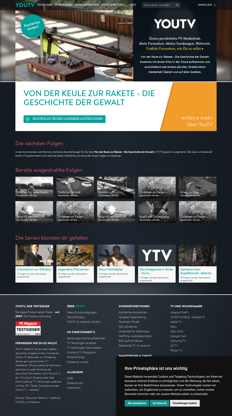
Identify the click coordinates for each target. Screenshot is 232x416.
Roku (173, 327)
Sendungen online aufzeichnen (86, 338)
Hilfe (132, 5)
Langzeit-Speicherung (132, 317)
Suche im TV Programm (81, 352)
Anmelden (205, 5)
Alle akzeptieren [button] (137, 403)
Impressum (74, 388)
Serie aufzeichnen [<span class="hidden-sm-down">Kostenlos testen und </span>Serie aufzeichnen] (68, 119)
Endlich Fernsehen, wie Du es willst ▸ (175, 48)
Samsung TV (178, 341)
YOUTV (24, 5)
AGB (70, 378)
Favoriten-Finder (129, 322)
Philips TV (176, 350)
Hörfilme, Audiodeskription (135, 336)
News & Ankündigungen (82, 312)
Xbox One (176, 331)
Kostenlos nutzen (78, 362)
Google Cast (178, 336)
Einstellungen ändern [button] (185, 403)
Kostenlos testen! (32, 26)
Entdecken (44, 5)
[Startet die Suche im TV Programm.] (161, 5)
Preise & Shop (75, 357)
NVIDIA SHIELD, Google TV (187, 317)
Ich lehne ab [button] (159, 403)
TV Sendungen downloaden (84, 348)
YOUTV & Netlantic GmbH (83, 322)
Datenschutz (75, 383)
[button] (215, 5)
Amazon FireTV (179, 312)
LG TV (174, 345)
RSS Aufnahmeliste (130, 341)
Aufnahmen (87, 5)
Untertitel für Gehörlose (134, 331)
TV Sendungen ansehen (81, 343)
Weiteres (113, 5)
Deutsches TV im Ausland (134, 345)
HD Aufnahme (128, 327)
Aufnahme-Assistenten (133, 312)
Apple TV (176, 322)
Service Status (76, 317)
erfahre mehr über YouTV (197, 120)
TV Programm (63, 5)
